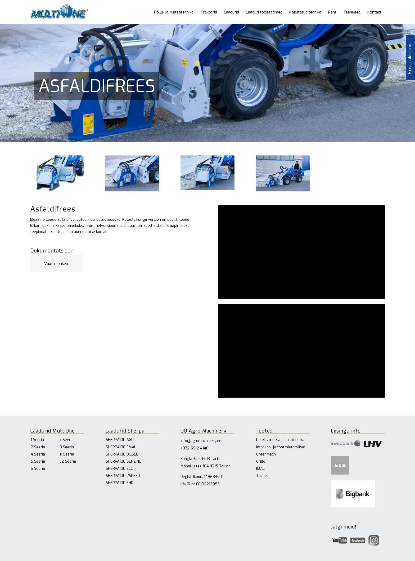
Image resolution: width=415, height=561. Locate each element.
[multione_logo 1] (59, 12)
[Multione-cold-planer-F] (57, 173)
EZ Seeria (68, 461)
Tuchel (262, 475)
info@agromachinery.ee (201, 440)
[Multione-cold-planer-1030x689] (283, 173)
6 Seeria (38, 468)
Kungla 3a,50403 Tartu (200, 458)
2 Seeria (38, 447)
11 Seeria (67, 454)
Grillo (260, 461)
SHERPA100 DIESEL (122, 454)
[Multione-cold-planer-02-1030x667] (207, 172)
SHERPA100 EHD (119, 482)
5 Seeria (38, 461)
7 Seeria (67, 439)
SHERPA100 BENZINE (123, 461)
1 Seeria (37, 439)
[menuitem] (174, 12)
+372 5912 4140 (195, 448)
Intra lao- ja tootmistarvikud (280, 447)
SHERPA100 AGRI (120, 439)
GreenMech (266, 454)
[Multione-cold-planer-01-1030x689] (132, 173)
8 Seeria (67, 447)
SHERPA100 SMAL (121, 447)
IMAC (260, 468)
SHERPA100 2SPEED (123, 475)
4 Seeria (38, 454)
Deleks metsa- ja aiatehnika (280, 439)
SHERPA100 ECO (119, 468)
